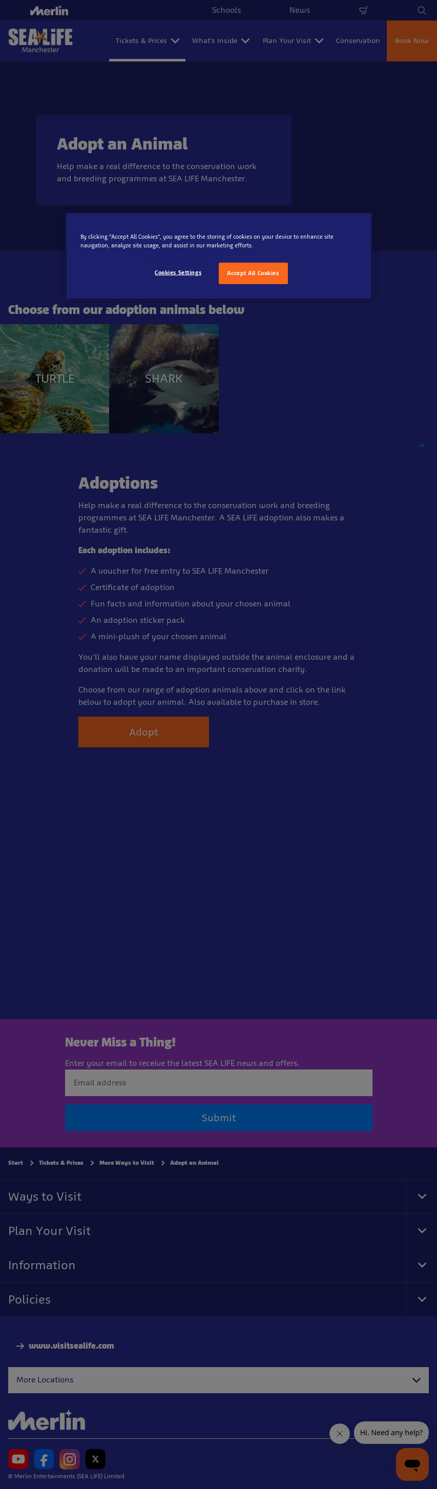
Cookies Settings (178, 272)
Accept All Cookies (253, 273)
